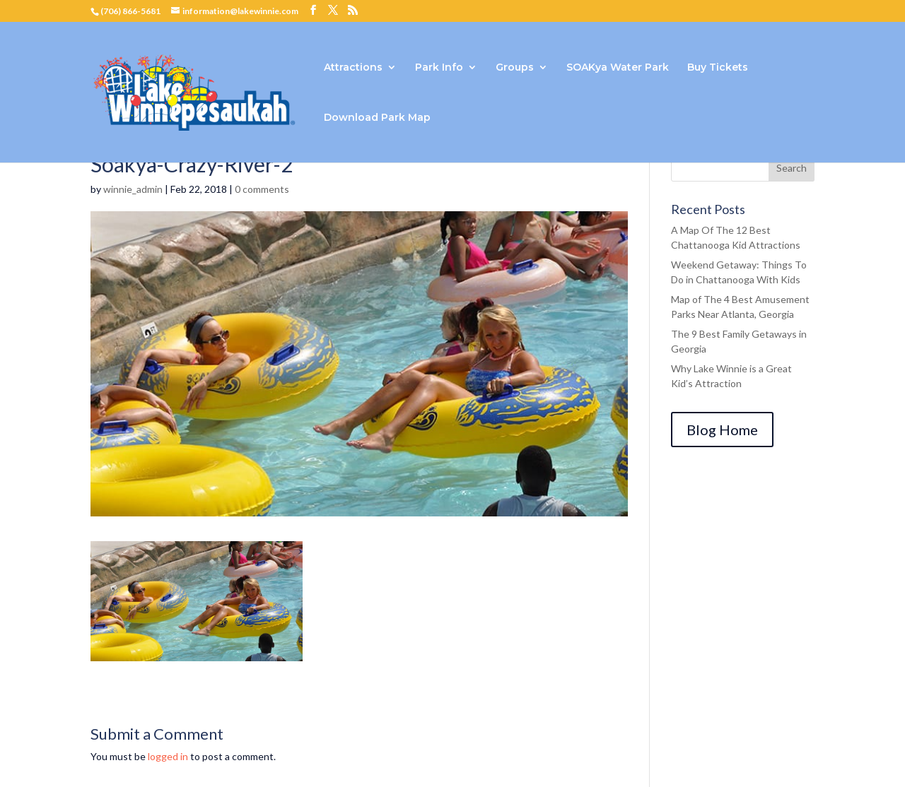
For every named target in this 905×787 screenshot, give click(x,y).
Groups (515, 67)
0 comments (262, 189)
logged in (168, 756)
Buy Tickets (717, 67)
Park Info (439, 67)
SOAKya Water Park (617, 67)
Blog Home (722, 429)
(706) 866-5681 (130, 11)
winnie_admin (133, 189)
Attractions (353, 67)
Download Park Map (377, 118)
